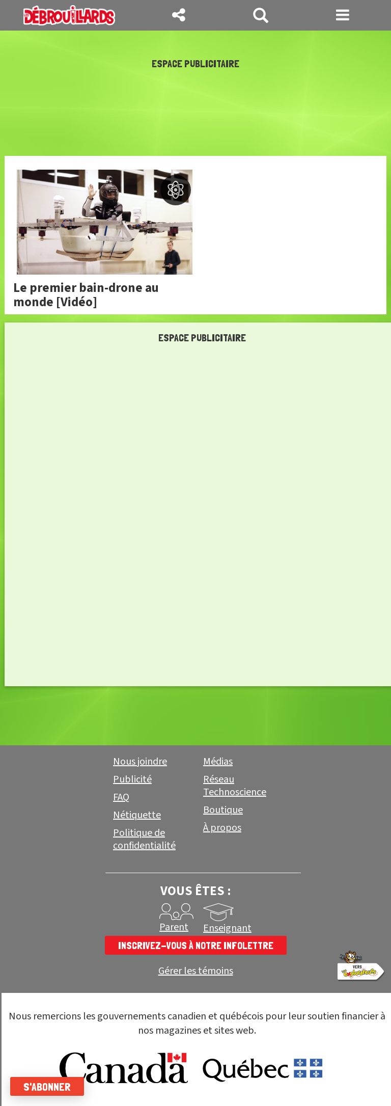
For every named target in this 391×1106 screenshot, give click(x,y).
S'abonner (47, 1086)
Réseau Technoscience (234, 785)
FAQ (121, 797)
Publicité (132, 779)
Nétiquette (137, 815)
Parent (173, 927)
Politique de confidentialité (144, 839)
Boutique (223, 810)
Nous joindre (140, 761)
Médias (218, 761)
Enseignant (227, 928)
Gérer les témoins (195, 971)
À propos (222, 828)
